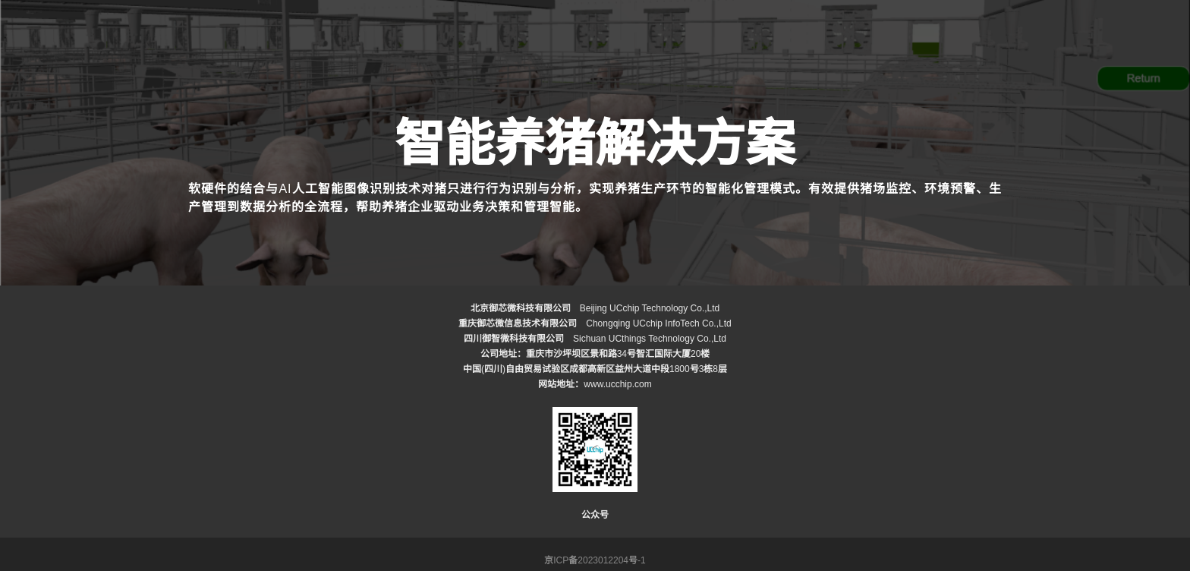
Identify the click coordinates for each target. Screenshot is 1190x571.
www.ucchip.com (617, 384)
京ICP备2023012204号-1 (594, 560)
